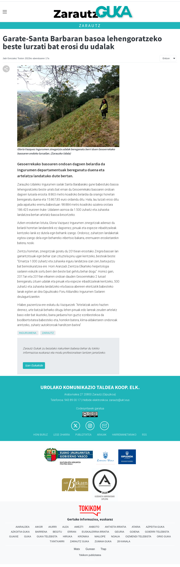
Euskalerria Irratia (95, 531)
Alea (65, 526)
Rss (144, 434)
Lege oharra (61, 434)
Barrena (41, 531)
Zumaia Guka (103, 541)
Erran (72, 531)
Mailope (100, 536)
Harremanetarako (124, 434)
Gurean (90, 549)
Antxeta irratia (115, 526)
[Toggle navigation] (5, 12)
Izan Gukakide (34, 365)
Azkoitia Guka (20, 531)
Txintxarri (57, 541)
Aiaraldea (23, 526)
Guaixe (13, 536)
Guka (27, 536)
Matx (77, 549)
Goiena (134, 531)
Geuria (119, 531)
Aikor (39, 526)
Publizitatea (83, 434)
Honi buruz (40, 434)
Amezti (78, 526)
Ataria (136, 526)
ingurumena (27, 332)
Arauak (102, 434)
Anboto (94, 526)
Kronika (83, 536)
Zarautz (90, 25)
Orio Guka (164, 536)
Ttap (103, 549)
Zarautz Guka (79, 541)
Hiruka (67, 536)
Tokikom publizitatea (90, 555)
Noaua (115, 536)
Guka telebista (47, 536)
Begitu (57, 531)
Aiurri (52, 526)
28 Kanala (123, 541)
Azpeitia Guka (155, 526)
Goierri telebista (157, 531)
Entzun (166, 58)
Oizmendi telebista (138, 536)
